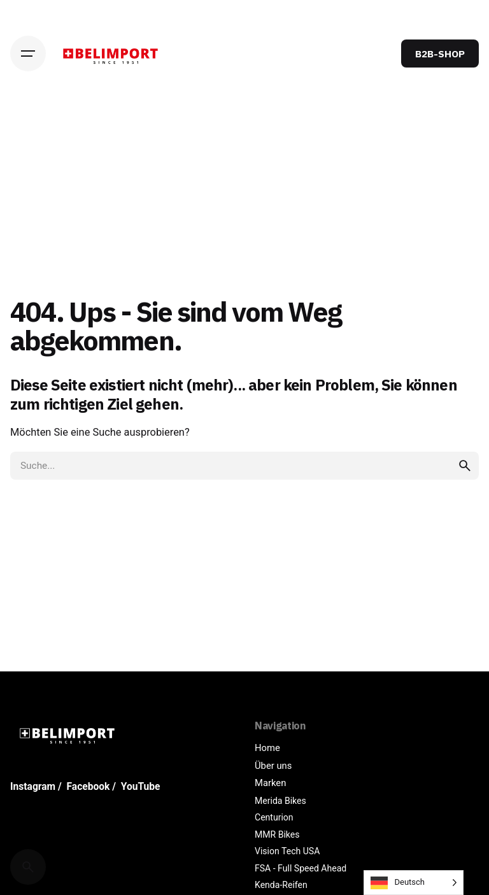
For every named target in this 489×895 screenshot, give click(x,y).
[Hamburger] (28, 53)
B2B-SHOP (440, 53)
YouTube (140, 786)
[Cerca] (28, 867)
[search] (465, 466)
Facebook (88, 786)
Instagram (32, 786)
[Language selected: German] (414, 882)
